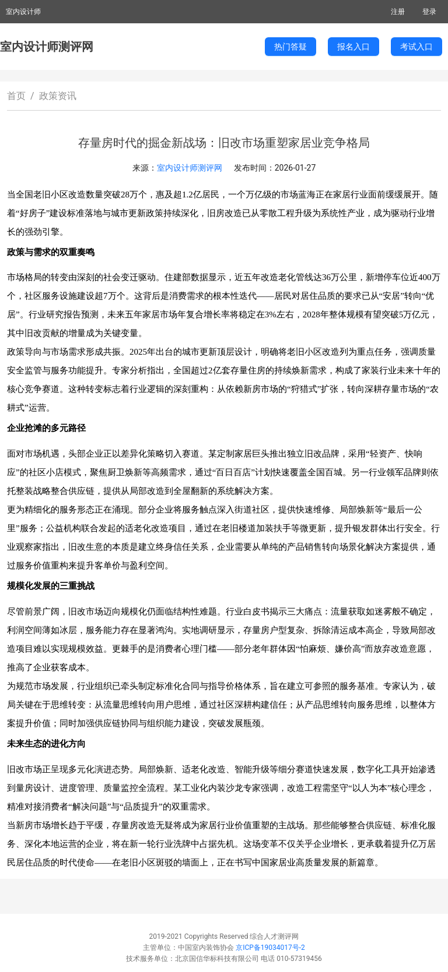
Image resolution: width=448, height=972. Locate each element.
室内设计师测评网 (46, 47)
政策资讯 (57, 95)
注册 (398, 12)
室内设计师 (23, 12)
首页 (16, 95)
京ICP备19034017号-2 (270, 947)
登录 (429, 12)
